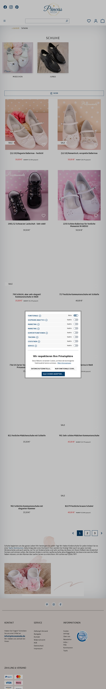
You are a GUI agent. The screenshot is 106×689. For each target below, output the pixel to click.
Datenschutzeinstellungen (42, 369)
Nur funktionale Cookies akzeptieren (66, 369)
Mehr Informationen (64, 363)
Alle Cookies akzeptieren (53, 374)
